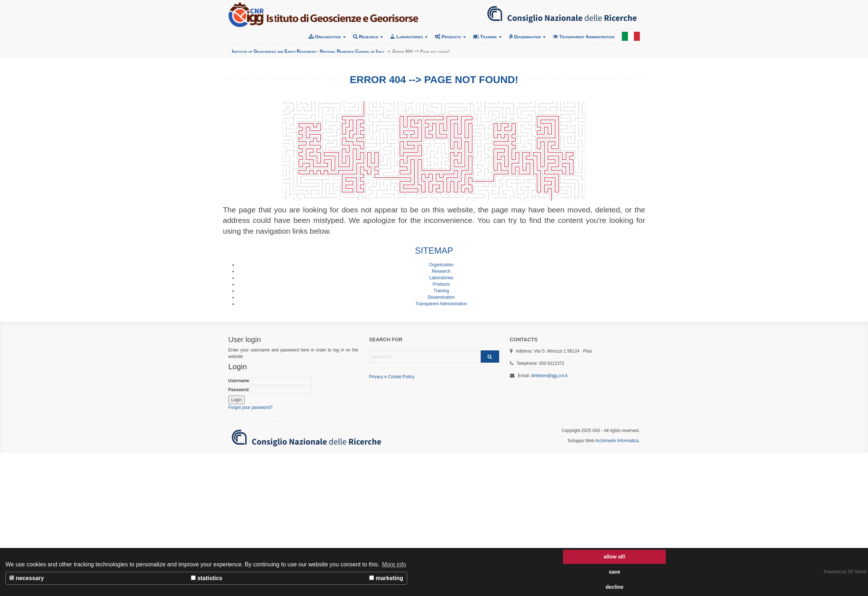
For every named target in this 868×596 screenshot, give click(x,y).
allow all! (614, 557)
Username (270, 381)
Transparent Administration (584, 36)
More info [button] (394, 564)
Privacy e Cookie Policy (391, 376)
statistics (206, 578)
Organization (327, 36)
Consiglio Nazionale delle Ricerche (562, 14)
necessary (26, 578)
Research (368, 36)
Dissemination (527, 36)
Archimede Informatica (616, 440)
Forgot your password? (250, 407)
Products (450, 36)
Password (269, 390)
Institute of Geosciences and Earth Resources (323, 14)
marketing (386, 578)
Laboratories (409, 36)
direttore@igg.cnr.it (549, 375)
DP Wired (857, 571)
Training (487, 36)
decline (615, 587)
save (614, 572)
